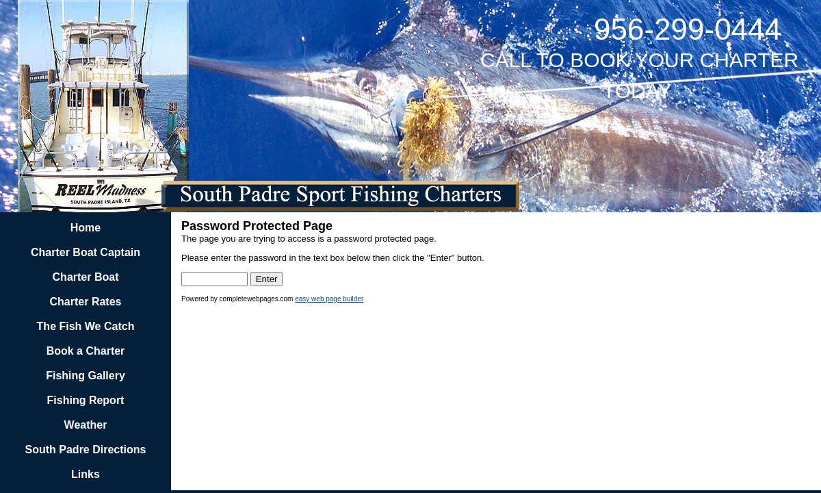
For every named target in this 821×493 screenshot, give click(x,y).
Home (85, 227)
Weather (85, 425)
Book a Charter (86, 351)
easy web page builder (329, 299)
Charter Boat (86, 277)
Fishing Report (86, 400)
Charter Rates (86, 301)
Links (85, 474)
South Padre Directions (85, 449)
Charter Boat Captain (85, 252)
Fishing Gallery (85, 375)
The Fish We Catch (86, 326)
